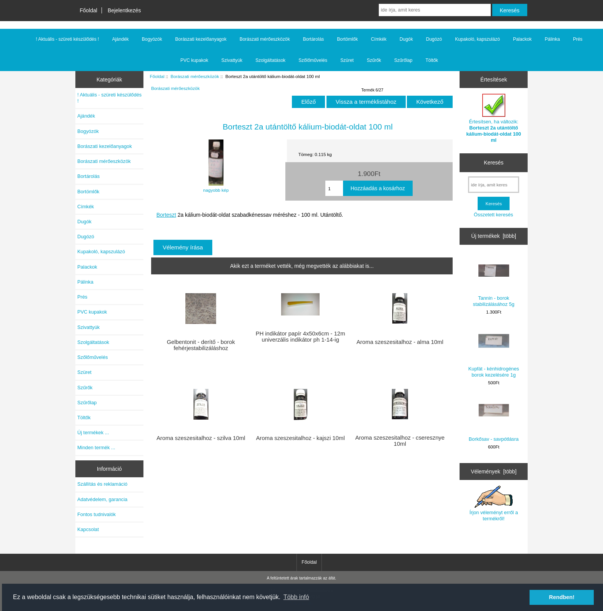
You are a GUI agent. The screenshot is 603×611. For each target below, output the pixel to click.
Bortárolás (313, 39)
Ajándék (120, 39)
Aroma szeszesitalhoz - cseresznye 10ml (400, 441)
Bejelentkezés (124, 10)
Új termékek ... (93, 432)
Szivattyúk (232, 60)
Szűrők (374, 60)
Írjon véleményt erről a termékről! (494, 503)
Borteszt (166, 215)
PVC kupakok (194, 60)
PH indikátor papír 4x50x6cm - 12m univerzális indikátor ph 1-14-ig (300, 336)
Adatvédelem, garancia (102, 499)
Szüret (347, 60)
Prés (578, 39)
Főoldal (88, 10)
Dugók (406, 39)
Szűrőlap (403, 60)
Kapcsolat (88, 529)
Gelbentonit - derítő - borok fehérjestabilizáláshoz (201, 345)
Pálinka (552, 39)
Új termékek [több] (493, 236)
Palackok (522, 39)
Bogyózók (152, 39)
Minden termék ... (96, 447)
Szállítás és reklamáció (102, 484)
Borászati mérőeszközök (195, 76)
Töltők (431, 60)
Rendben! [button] (562, 597)
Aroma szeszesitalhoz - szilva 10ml (201, 438)
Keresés (493, 162)
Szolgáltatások (270, 60)
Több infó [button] (296, 597)
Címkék (378, 39)
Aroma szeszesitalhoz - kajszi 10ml (300, 438)
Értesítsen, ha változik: (493, 118)
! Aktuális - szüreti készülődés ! (67, 39)
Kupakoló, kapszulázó (477, 39)
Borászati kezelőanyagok (201, 39)
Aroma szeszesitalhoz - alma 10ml (399, 342)
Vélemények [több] (493, 471)
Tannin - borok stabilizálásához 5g (494, 281)
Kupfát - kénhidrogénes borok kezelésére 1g (493, 351)
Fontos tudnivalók (96, 514)
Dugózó (434, 39)
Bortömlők (347, 39)
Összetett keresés (493, 215)
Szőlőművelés (312, 60)
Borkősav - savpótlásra (494, 419)
